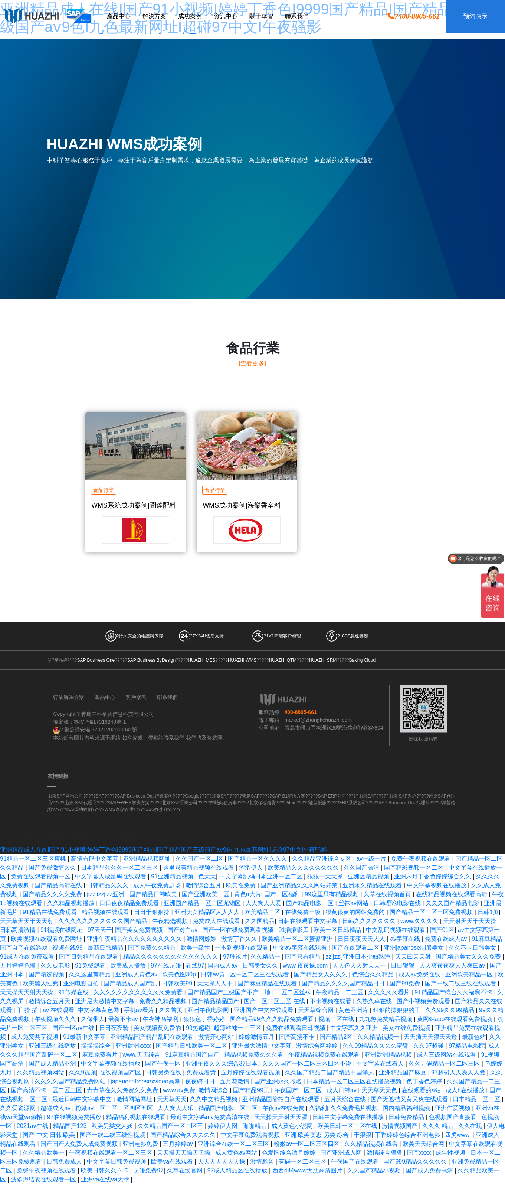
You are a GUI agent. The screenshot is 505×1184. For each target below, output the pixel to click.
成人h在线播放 (466, 1090)
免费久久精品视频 (163, 1001)
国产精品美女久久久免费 (469, 956)
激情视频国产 (400, 1126)
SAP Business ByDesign (151, 660)
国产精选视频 (47, 974)
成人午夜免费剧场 (157, 885)
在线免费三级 (303, 912)
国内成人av (223, 965)
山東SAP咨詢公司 (65, 796)
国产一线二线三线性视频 (113, 1135)
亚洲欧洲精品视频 (388, 1054)
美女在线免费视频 (407, 1028)
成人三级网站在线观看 (447, 1054)
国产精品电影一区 (310, 903)
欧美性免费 (241, 885)
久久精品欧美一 (44, 1152)
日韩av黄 (213, 974)
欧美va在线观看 (172, 1161)
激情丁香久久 (239, 939)
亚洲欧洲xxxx (134, 1046)
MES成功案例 (78, 809)
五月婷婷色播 (18, 965)
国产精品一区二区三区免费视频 (432, 912)
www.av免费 (179, 1090)
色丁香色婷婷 (424, 1081)
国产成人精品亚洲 (53, 1063)
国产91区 (442, 930)
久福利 (318, 1108)
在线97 (195, 965)
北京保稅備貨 (262, 802)
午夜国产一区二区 (298, 1090)
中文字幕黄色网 (99, 1010)
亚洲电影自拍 (81, 983)
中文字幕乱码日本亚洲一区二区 (261, 876)
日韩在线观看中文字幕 (308, 921)
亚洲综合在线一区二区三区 (234, 1144)
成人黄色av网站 (237, 1152)
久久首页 (171, 1010)
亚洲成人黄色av (137, 974)
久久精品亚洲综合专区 (322, 858)
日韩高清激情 (18, 930)
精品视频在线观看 (106, 912)
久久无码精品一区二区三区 (445, 1063)
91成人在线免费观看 (28, 956)
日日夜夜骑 (114, 1028)
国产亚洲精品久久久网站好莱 (299, 885)
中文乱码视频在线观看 (396, 930)
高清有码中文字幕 (95, 858)
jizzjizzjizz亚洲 (106, 894)
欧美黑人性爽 (41, 983)
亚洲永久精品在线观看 (372, 885)
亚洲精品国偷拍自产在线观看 (281, 1099)
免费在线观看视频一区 (41, 876)
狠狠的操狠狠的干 (397, 1010)
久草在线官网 (185, 1170)
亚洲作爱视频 (453, 1108)
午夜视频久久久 (56, 1019)
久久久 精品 (438, 1126)
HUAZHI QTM (283, 660)
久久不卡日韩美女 (473, 948)
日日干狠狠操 (152, 912)
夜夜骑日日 (200, 1081)
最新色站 (474, 1037)
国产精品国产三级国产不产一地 (229, 992)
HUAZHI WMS (242, 660)
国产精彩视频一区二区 (414, 867)
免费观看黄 (201, 1072)
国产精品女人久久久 (321, 974)
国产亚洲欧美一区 (206, 894)
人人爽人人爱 (264, 903)
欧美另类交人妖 (112, 1126)
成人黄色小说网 (292, 1126)
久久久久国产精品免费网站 (71, 1081)
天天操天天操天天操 (184, 1152)
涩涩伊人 (251, 867)
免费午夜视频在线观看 (421, 858)
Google (192, 796)
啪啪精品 (255, 1126)
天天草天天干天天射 (27, 921)
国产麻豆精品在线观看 (267, 983)
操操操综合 (96, 1046)
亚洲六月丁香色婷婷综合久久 (433, 876)
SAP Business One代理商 (404, 802)
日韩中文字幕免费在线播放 (348, 1117)
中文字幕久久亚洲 (354, 1028)
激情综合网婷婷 (317, 1046)
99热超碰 (198, 1028)
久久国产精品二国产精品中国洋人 (330, 1072)
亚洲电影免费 (141, 1144)
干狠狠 (362, 1135)
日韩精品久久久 (108, 885)
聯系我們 (167, 697)
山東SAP (367, 796)
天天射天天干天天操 (470, 921)
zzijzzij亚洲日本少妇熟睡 (359, 956)
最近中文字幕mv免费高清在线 (210, 1117)
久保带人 (93, 1019)
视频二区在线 (336, 1019)
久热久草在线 (374, 1001)
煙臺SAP (221, 796)
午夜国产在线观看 (355, 1161)
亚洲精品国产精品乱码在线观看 (152, 1037)
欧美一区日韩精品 (338, 930)
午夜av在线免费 (284, 1108)
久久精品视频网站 (41, 1072)
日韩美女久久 (260, 965)
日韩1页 (488, 912)
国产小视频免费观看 (424, 1001)
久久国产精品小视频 (374, 1170)
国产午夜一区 (163, 1063)
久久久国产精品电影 (453, 903)
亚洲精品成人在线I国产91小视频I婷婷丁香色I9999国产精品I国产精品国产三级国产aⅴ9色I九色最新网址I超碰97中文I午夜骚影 (163, 850)
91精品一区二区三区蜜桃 (34, 858)
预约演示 (475, 16)
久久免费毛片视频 (354, 1108)
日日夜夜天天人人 (362, 939)
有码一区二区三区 (303, 1161)
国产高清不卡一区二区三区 (47, 1090)
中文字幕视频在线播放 (437, 885)
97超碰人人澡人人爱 (459, 1072)
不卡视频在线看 (331, 1001)
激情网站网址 (135, 1099)
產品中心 (105, 697)
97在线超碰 (167, 965)
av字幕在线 (406, 939)
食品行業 (103, 490)
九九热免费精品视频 (386, 1019)
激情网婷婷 (202, 939)
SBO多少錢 (156, 809)
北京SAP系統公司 (179, 802)
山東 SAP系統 (402, 796)
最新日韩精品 (106, 948)
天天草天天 (172, 1099)
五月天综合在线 (345, 1099)
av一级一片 (372, 858)
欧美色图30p (179, 974)
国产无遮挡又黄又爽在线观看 (410, 1099)
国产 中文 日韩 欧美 (50, 1135)
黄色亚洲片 (354, 1010)
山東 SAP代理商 (81, 802)
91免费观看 (91, 965)
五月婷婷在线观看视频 (251, 1072)
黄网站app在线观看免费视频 (455, 1019)
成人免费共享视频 (35, 1037)
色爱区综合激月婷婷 (289, 1152)
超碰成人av (56, 1108)
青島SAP (251, 796)
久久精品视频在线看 (371, 1144)
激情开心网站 (216, 1037)
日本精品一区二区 (477, 1099)
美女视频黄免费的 (158, 1028)
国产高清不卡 (297, 1037)
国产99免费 (406, 983)
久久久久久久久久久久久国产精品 (103, 921)
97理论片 (235, 956)
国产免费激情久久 (53, 867)
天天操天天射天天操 (27, 992)
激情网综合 (214, 1090)
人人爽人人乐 (176, 1108)
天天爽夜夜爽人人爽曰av (452, 965)
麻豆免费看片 (100, 1054)
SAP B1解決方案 (288, 796)
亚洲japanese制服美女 (414, 948)
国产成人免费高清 (430, 1170)
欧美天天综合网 (424, 1144)
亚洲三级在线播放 (53, 1046)
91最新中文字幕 (85, 1037)
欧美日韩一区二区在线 (348, 1126)
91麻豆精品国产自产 (193, 1054)
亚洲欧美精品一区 (469, 974)
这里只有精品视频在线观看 (199, 867)
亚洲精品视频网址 (147, 858)
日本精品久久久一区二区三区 (120, 867)
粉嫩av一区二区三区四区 (307, 1144)
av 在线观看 (58, 1010)
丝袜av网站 (354, 903)
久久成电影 (56, 965)
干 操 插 (28, 1010)
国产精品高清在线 (59, 885)
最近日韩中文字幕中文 (82, 1099)
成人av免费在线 (420, 974)
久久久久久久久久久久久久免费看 (139, 992)
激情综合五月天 (50, 1001)
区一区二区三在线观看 (260, 974)
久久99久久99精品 (450, 1010)
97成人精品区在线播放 (238, 1170)
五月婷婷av (178, 1144)
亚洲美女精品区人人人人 (207, 912)
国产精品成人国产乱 (131, 983)
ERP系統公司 (352, 802)
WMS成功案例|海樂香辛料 (242, 505)
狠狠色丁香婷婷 (204, 1019)
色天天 (207, 876)
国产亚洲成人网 (341, 1152)
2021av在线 (33, 1126)
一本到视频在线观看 (242, 948)
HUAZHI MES (202, 660)
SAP (100, 796)
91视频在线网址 (62, 930)
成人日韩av (342, 1090)
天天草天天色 (380, 1090)
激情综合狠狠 (385, 1152)
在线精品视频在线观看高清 (452, 894)
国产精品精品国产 (215, 1001)
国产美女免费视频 (139, 930)
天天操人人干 (215, 983)
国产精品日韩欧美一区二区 (192, 1046)
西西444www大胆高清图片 (308, 1170)
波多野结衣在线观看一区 (44, 1179)
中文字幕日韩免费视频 (117, 1161)
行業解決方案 (68, 697)
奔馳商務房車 (223, 802)
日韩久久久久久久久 (369, 921)
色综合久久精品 (373, 974)
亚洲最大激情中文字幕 (105, 1001)
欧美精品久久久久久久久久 (304, 867)
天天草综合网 (316, 1010)
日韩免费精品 (407, 1117)
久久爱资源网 (18, 1108)
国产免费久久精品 (152, 948)
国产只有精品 (303, 956)
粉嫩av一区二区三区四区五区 (114, 1108)
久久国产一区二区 (200, 858)
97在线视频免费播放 (75, 1117)
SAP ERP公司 (332, 796)
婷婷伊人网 (223, 1126)
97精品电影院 (467, 1046)
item (292, 802)
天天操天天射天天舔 (281, 1117)
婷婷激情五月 (257, 1037)
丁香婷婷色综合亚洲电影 (408, 1135)
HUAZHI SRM (323, 660)
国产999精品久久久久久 (415, 1161)
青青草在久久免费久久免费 (123, 1090)
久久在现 (470, 1126)
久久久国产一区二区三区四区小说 (307, 1063)
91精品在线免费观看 (50, 912)
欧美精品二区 (263, 912)
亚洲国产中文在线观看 (264, 1010)
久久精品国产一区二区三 (171, 1126)
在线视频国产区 (120, 1072)
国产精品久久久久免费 (53, 894)
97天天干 (100, 930)
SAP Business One (96, 660)
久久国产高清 (362, 867)
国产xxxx (419, 1152)
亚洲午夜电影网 (208, 1010)
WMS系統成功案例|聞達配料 (133, 505)
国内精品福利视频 (407, 1108)
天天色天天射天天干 (359, 965)
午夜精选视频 (170, 921)
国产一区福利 (282, 894)
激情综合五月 (204, 885)
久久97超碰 (429, 1046)
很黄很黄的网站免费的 (355, 912)
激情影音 (262, 1161)
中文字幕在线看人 (380, 1063)
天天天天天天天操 (222, 1161)
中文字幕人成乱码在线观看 (111, 876)
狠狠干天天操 (325, 876)
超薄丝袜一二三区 (238, 1028)
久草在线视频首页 (388, 894)
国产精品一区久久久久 (258, 858)
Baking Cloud (362, 660)
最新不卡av (124, 1019)
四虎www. (459, 1135)
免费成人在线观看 (217, 921)
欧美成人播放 (128, 965)
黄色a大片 (247, 894)
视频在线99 (68, 948)
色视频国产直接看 (453, 1117)
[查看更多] (252, 363)
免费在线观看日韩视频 (296, 1028)
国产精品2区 (336, 1037)
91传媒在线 (74, 992)
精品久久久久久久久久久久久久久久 (171, 956)
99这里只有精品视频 (332, 894)
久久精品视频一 (378, 1037)
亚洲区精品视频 (369, 876)
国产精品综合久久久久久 (183, 1135)
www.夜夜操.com (306, 965)
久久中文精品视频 (214, 1099)
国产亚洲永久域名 (278, 1081)
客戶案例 (136, 697)
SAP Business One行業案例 (145, 796)
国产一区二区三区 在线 (275, 1001)
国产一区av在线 (74, 1028)
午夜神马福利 (161, 1019)
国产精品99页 (252, 1090)
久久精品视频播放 (71, 903)
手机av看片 (139, 1010)
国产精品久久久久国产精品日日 (344, 983)
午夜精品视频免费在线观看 (324, 1054)
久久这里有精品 (90, 974)
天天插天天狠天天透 (431, 1037)
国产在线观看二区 (356, 948)
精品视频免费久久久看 (254, 1054)
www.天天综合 (142, 1054)
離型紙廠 (318, 802)
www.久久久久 (420, 921)
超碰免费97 (148, 1170)
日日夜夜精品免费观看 (129, 903)
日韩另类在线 (164, 1072)
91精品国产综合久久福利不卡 (454, 992)
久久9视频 (82, 1072)
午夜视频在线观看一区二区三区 (111, 1152)
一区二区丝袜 (293, 992)
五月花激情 (235, 1081)
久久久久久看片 (389, 992)
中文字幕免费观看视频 (250, 1135)
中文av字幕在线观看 (300, 948)
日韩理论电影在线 (397, 903)
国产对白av (183, 930)
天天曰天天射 (413, 956)
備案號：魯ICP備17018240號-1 (89, 722)
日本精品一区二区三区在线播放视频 (354, 1081)
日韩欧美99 (178, 983)
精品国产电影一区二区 (228, 1108)
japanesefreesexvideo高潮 (146, 1081)
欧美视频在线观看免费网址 (47, 939)
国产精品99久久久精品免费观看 (272, 1019)
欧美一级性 (195, 948)
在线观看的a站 (422, 1090)
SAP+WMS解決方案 (129, 802)
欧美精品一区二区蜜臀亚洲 (298, 939)
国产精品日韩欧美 (153, 894)
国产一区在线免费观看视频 (238, 930)
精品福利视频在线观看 (136, 1117)
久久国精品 (260, 921)
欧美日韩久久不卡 (105, 1170)
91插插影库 (294, 930)
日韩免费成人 (64, 1161)
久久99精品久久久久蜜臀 (376, 1046)
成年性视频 (451, 1152)
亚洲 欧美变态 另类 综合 (318, 1135)
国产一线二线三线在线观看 (461, 983)
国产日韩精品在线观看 (89, 956)
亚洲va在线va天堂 (106, 1179)
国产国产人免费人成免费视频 (79, 1144)
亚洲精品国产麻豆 (403, 1072)
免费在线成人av (446, 939)
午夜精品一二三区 (340, 992)
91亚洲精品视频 (173, 876)
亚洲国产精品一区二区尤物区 (203, 903)
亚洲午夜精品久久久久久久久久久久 (135, 939)
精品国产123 (70, 1126)
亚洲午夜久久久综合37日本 (222, 1063)
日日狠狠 (403, 965)
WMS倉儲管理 (118, 809)
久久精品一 (266, 956)
